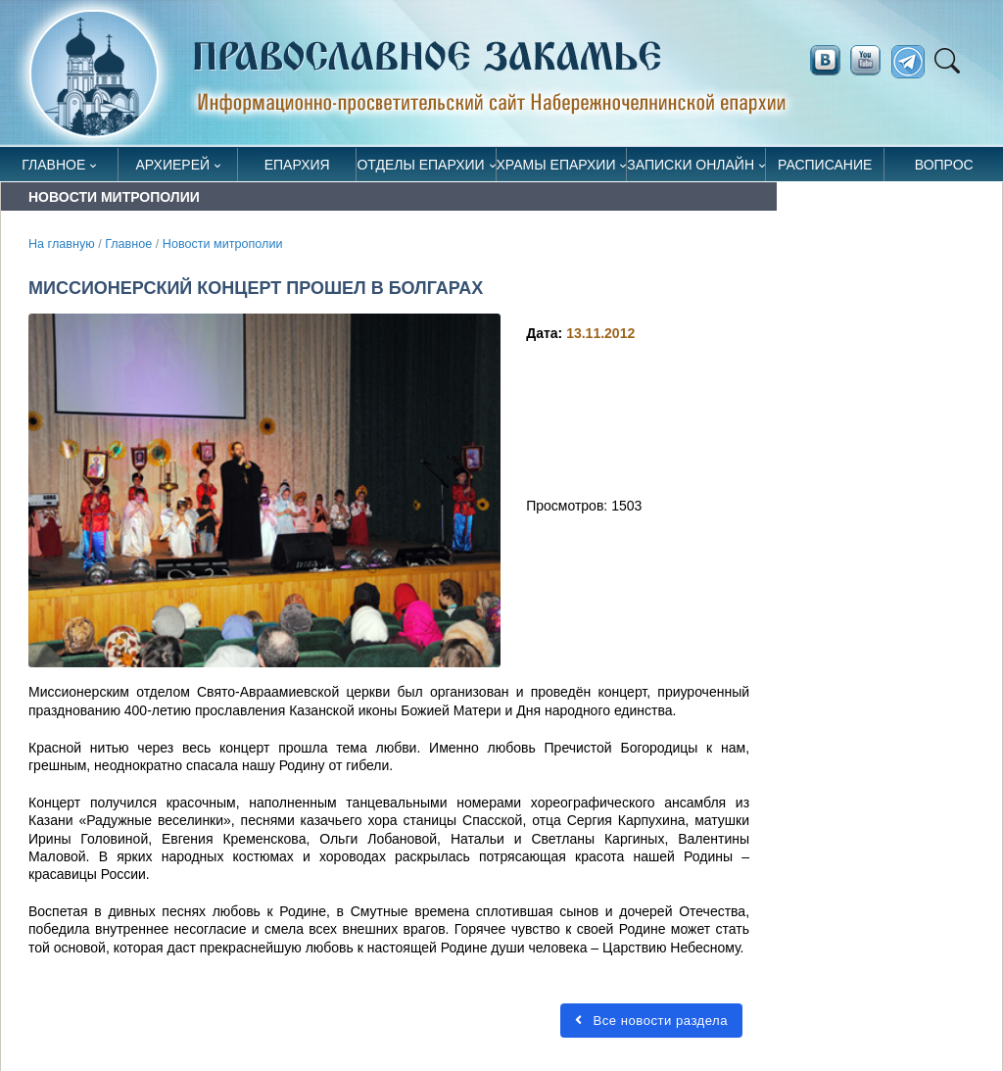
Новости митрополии (223, 244)
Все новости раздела (651, 1020)
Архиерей (173, 164)
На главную (61, 244)
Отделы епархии (420, 164)
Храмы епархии (556, 164)
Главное (53, 164)
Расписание (825, 164)
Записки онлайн (690, 164)
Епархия (297, 164)
